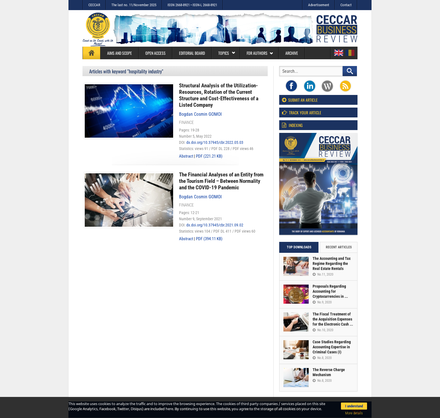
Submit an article (300, 100)
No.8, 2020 (322, 358)
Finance (186, 122)
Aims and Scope (119, 53)
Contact (346, 5)
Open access (155, 53)
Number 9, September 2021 (200, 219)
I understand (354, 406)
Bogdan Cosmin (200, 114)
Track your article (301, 112)
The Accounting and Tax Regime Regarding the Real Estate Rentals (331, 263)
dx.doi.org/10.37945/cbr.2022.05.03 (214, 142)
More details (354, 413)
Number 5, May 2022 (195, 136)
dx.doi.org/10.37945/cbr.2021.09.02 (214, 225)
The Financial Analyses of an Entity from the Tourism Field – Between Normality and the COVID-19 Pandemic (221, 181)
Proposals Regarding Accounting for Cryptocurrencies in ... (330, 291)
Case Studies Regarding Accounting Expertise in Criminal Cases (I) (332, 347)
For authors (260, 53)
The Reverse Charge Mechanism (329, 372)
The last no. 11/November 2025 (133, 5)
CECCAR (94, 5)
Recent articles (339, 247)
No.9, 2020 (322, 302)
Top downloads (299, 247)
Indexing (292, 125)
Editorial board (192, 53)
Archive (291, 53)
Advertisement (318, 5)
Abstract (186, 156)
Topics (226, 53)
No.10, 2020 (323, 330)
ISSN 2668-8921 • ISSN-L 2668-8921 (192, 5)
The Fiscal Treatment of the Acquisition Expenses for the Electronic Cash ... (333, 319)
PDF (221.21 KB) (209, 156)
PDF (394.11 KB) (209, 238)
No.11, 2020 (323, 274)
